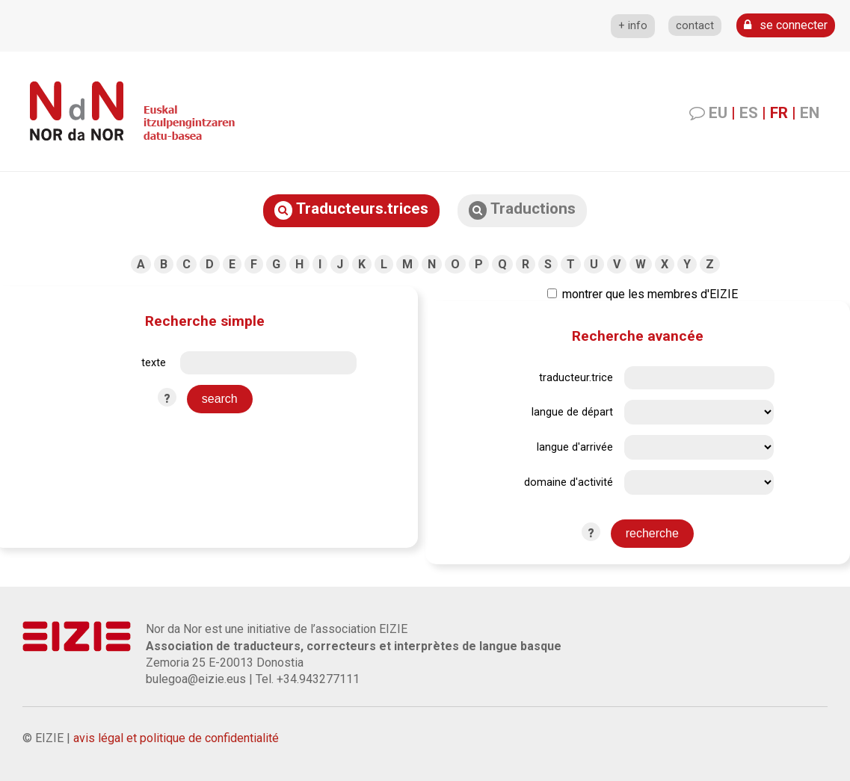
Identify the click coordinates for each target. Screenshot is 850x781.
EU (718, 113)
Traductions (522, 210)
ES (748, 113)
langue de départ (572, 412)
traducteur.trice (576, 377)
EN (809, 113)
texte (153, 362)
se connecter (786, 25)
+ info (632, 25)
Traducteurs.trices (351, 210)
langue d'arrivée (575, 447)
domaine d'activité (568, 482)
